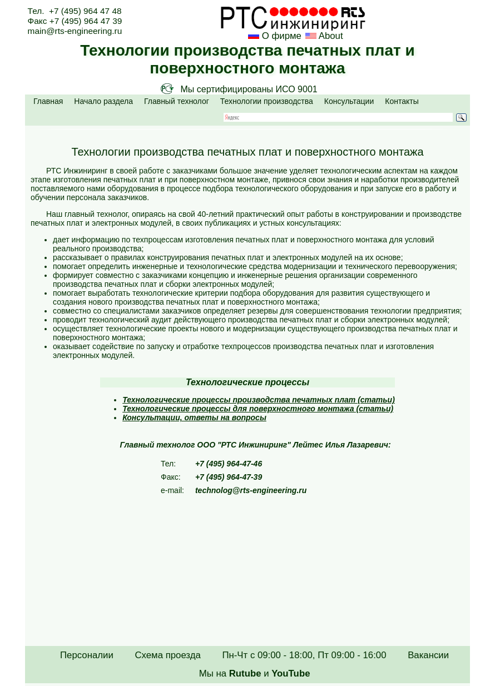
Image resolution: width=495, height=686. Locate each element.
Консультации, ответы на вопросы (194, 417)
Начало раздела (103, 101)
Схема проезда (167, 655)
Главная (48, 101)
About (329, 36)
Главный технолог (176, 101)
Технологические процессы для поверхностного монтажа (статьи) (257, 408)
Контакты (401, 101)
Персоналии (86, 655)
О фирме (281, 36)
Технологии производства (266, 101)
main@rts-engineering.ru (75, 31)
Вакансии (428, 655)
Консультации (349, 101)
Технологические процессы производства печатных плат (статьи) (258, 399)
